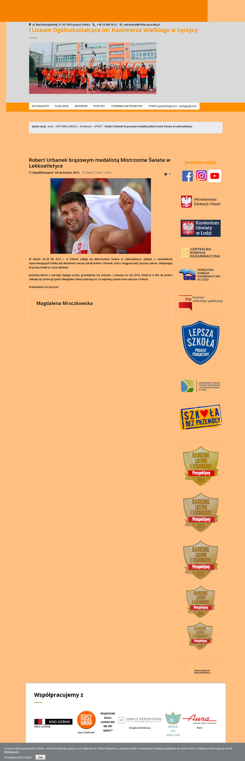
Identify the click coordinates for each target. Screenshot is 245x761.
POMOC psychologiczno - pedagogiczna (172, 106)
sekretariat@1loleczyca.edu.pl (142, 24)
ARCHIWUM (81, 106)
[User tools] (167, 174)
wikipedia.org (11, 751)
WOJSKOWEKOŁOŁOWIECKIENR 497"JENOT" (107, 722)
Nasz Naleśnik (86, 732)
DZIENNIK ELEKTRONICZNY (127, 106)
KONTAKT (99, 106)
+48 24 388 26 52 (107, 24)
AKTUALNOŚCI (40, 106)
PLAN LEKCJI (61, 106)
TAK (40, 757)
